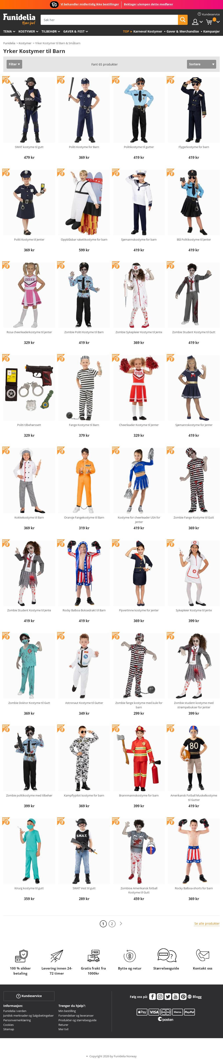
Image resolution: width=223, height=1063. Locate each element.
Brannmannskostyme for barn (139, 795)
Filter (13, 64)
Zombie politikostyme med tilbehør (29, 795)
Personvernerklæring (17, 1020)
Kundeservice (29, 996)
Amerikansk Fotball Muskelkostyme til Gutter (193, 797)
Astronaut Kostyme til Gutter (84, 703)
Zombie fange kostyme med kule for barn (138, 705)
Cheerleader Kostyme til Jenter (139, 425)
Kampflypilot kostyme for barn (84, 795)
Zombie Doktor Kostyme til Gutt (29, 703)
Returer (63, 1025)
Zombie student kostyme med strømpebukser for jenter (194, 705)
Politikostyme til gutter (139, 147)
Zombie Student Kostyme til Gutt (193, 332)
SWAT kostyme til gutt (29, 147)
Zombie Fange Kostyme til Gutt (194, 517)
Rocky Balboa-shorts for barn (194, 888)
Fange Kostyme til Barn (84, 425)
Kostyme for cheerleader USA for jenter (139, 519)
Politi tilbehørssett (29, 425)
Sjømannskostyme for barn (139, 239)
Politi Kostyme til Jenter (29, 239)
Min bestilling (67, 1011)
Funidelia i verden (14, 1011)
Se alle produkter (207, 923)
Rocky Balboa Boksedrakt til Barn (84, 610)
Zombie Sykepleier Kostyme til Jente (139, 332)
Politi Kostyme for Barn (84, 147)
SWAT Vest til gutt (84, 888)
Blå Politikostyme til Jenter (194, 239)
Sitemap (8, 1029)
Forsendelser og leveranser (76, 1015)
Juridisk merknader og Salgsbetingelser (28, 1015)
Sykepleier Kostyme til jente (194, 610)
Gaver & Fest (74, 31)
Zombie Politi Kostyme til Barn (84, 332)
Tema (7, 31)
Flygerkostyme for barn (194, 147)
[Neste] (120, 923)
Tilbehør (49, 31)
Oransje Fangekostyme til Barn (84, 517)
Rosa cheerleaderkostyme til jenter (29, 332)
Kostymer (26, 31)
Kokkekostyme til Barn (29, 517)
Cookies (8, 1025)
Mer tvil (63, 1029)
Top (126, 31)
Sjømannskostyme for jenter (193, 425)
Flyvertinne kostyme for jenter (139, 610)
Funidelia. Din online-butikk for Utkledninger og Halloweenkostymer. (19, 19)
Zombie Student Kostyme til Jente (29, 610)
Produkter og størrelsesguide (77, 1020)
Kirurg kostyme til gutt (29, 888)
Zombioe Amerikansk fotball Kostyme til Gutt (139, 890)
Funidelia (9, 43)
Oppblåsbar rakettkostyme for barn (84, 239)
